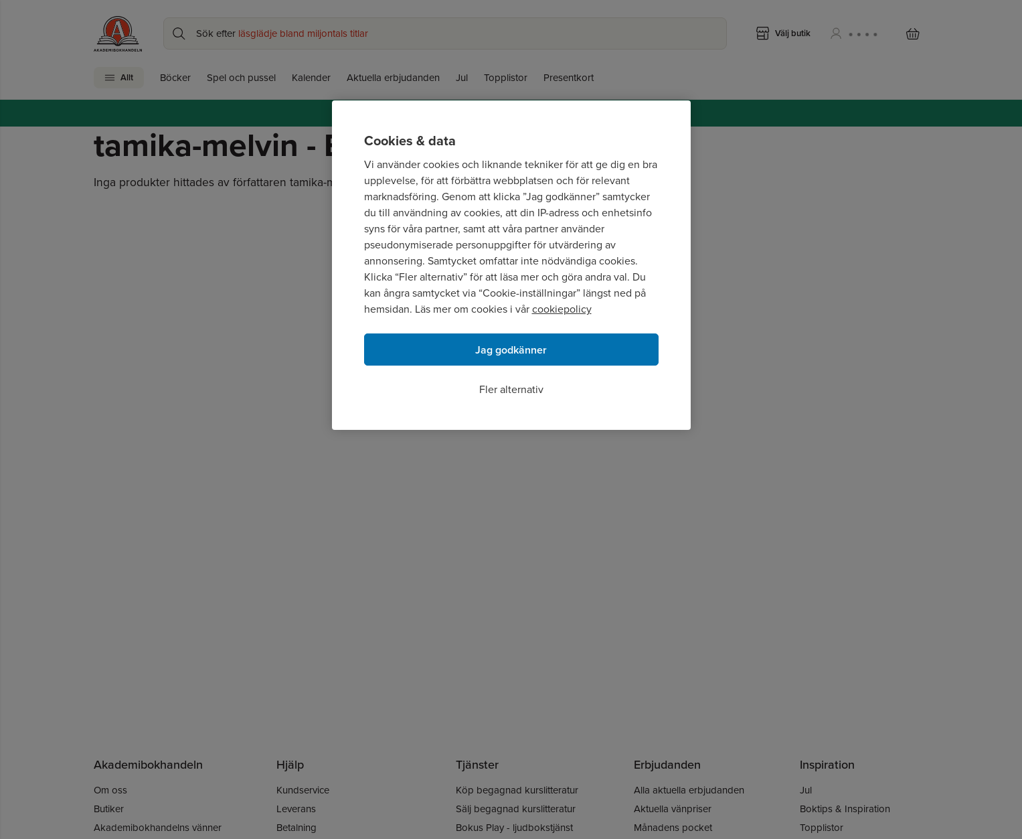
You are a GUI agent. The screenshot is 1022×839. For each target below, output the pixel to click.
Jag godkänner (511, 350)
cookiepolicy (562, 309)
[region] (511, 265)
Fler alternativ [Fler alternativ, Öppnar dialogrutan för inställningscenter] (511, 389)
